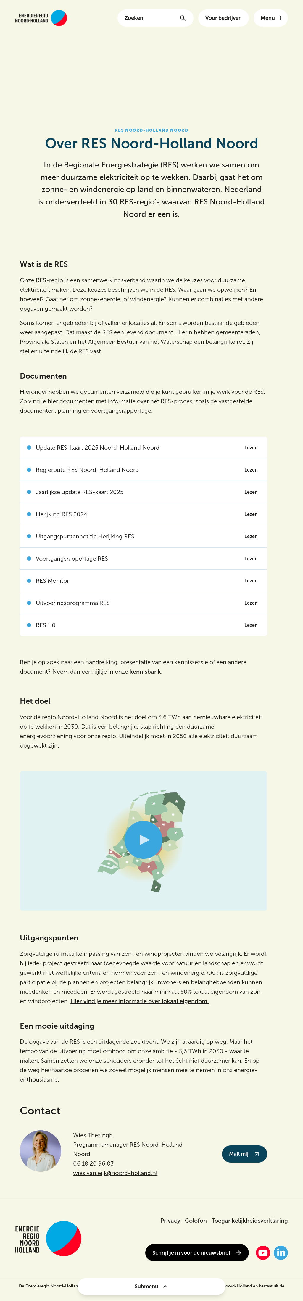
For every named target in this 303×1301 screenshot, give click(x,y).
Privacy (170, 1220)
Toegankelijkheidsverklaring (250, 1220)
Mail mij (244, 1154)
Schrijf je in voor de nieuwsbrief (197, 1253)
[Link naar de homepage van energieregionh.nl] (41, 18)
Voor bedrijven (223, 18)
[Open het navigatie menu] (271, 18)
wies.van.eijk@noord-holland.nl (115, 1172)
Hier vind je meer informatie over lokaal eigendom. (139, 1001)
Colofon (196, 1220)
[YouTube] (263, 1253)
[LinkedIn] (281, 1253)
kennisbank (145, 671)
